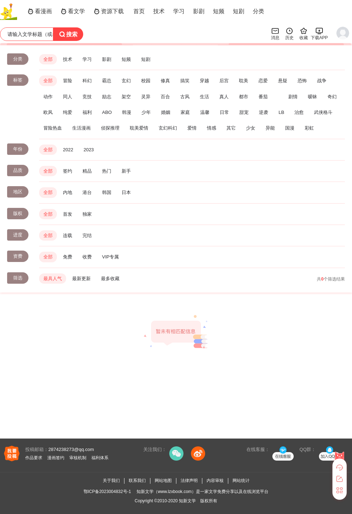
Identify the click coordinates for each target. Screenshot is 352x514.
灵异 (145, 96)
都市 (243, 96)
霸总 (106, 80)
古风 (185, 96)
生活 (204, 96)
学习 (179, 11)
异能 (270, 128)
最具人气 (52, 278)
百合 (165, 96)
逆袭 (263, 112)
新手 (126, 171)
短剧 (238, 11)
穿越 (204, 80)
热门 (106, 171)
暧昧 (312, 96)
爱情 (192, 128)
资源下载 (109, 11)
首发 (67, 214)
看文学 (73, 11)
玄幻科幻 (168, 128)
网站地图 (163, 480)
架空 (126, 96)
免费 (67, 256)
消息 (275, 33)
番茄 (263, 96)
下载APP (319, 33)
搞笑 (185, 80)
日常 (224, 112)
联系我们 (137, 480)
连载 (67, 235)
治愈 (299, 112)
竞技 (87, 96)
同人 (67, 96)
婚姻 (165, 112)
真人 (224, 96)
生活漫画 (81, 128)
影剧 (198, 11)
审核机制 (77, 457)
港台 (87, 192)
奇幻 (332, 96)
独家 (87, 214)
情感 (211, 128)
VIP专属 (110, 256)
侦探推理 (110, 128)
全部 (48, 59)
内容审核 (215, 480)
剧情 (293, 96)
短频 (218, 11)
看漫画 (40, 11)
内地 (67, 192)
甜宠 (244, 112)
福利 (87, 112)
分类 (258, 11)
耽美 (243, 80)
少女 (250, 128)
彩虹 (309, 128)
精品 (87, 171)
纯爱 (67, 112)
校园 (145, 80)
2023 (89, 149)
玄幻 (126, 80)
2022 (68, 149)
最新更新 (81, 278)
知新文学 (187, 500)
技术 (159, 11)
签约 (67, 171)
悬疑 (282, 80)
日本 (126, 192)
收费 (87, 256)
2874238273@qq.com (71, 449)
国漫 (289, 128)
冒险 (67, 80)
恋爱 (263, 80)
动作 (48, 96)
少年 (146, 112)
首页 (139, 11)
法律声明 (189, 480)
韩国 (106, 192)
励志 (106, 96)
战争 (321, 80)
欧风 (48, 112)
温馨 (204, 112)
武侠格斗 (323, 112)
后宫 (224, 80)
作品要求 (33, 457)
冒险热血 (52, 128)
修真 (165, 80)
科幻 (87, 80)
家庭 (185, 112)
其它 (231, 128)
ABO (107, 112)
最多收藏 (110, 278)
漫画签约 (55, 457)
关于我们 (111, 480)
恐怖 (302, 80)
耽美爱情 (139, 128)
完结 (87, 235)
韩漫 (126, 112)
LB (281, 112)
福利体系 (99, 457)
